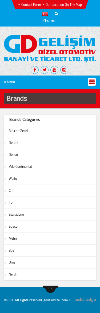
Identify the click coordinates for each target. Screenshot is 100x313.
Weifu (13, 179)
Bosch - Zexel (18, 131)
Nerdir (13, 274)
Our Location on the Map (64, 5)
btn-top (50, 289)
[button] (46, 14)
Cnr (11, 191)
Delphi (13, 143)
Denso (13, 155)
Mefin (13, 238)
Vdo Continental (20, 167)
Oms (12, 262)
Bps (11, 250)
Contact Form (31, 5)
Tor (11, 203)
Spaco (13, 226)
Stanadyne (16, 214)
